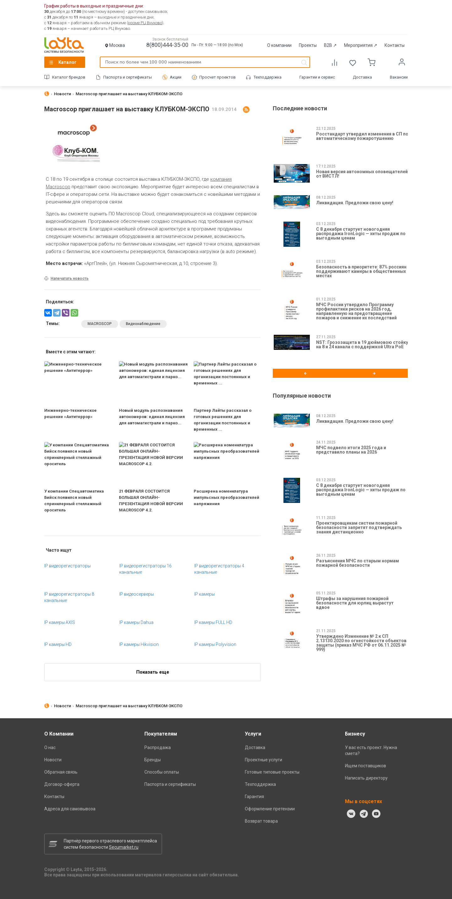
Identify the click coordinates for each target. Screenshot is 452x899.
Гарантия (254, 796)
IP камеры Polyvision (215, 644)
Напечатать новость (70, 278)
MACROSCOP (100, 324)
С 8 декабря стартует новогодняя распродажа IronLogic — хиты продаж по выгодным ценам (361, 233)
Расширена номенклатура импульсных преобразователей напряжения (226, 497)
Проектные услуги (263, 759)
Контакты (395, 45)
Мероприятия (360, 45)
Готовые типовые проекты (272, 772)
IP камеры (204, 594)
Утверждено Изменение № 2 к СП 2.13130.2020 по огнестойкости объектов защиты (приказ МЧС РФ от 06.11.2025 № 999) (361, 643)
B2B (330, 45)
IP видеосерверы (136, 594)
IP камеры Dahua (136, 622)
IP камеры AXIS (59, 622)
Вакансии (399, 77)
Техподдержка (268, 77)
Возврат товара (261, 821)
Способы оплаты (161, 772)
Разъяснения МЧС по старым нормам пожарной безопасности (357, 563)
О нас (50, 747)
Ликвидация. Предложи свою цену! (354, 202)
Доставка (362, 77)
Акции (175, 77)
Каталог (67, 62)
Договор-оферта (61, 784)
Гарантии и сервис (317, 77)
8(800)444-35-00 (167, 44)
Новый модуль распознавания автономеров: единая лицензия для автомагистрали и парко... (152, 416)
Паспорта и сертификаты (127, 77)
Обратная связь (61, 772)
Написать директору (366, 777)
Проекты (308, 45)
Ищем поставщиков (365, 765)
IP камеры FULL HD (213, 622)
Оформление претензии (270, 808)
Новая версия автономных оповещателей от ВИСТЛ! (362, 174)
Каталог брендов (68, 77)
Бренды (152, 759)
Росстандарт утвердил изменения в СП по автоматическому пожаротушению (362, 136)
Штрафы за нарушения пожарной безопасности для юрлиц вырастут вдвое (355, 603)
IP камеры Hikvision (139, 644)
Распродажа (157, 747)
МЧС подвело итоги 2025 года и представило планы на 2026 (351, 450)
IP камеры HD (58, 644)
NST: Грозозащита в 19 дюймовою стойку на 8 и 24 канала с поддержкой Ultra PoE (362, 344)
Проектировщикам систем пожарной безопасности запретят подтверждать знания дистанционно (359, 527)
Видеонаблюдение (143, 324)
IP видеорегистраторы (67, 565)
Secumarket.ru (123, 847)
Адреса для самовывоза (69, 808)
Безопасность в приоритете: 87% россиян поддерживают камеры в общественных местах (361, 271)
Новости (53, 759)
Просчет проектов (217, 77)
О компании (279, 45)
